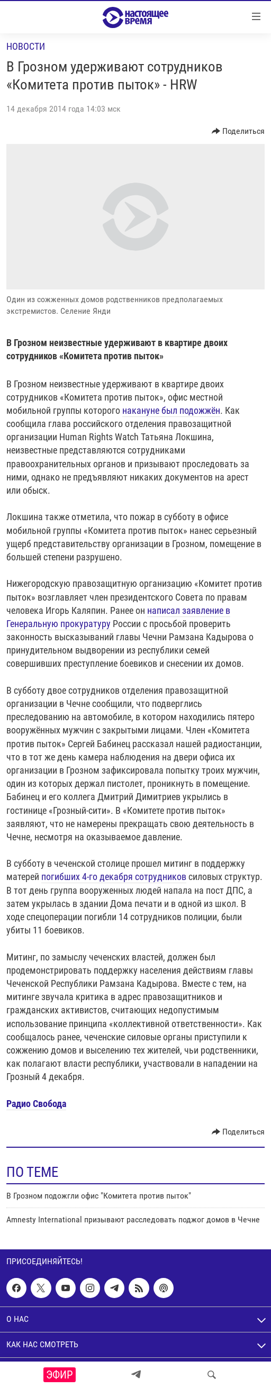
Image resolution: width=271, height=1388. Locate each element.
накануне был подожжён (171, 410)
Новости (25, 46)
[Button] (238, 131)
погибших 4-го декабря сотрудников (113, 876)
